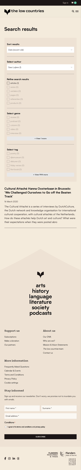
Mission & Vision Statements (55, 344)
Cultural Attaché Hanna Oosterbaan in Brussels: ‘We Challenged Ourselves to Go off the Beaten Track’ (38, 192)
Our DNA (47, 336)
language (40, 296)
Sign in (65, 3)
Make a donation (11, 340)
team (53, 348)
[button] (40, 83)
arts (40, 285)
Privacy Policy (10, 378)
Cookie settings (11, 382)
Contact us (48, 352)
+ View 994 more (40, 175)
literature (40, 301)
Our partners (9, 344)
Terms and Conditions (14, 374)
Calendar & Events (12, 370)
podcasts (40, 312)
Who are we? (49, 340)
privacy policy (40, 427)
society (40, 307)
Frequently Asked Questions (16, 366)
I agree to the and (26, 426)
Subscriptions (10, 336)
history (40, 290)
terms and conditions (24, 427)
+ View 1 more (40, 138)
